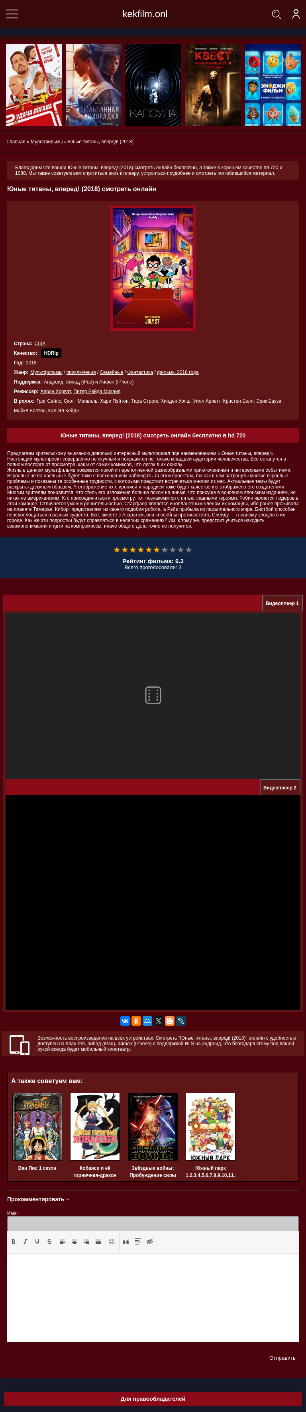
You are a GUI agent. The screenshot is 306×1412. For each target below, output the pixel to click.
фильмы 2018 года (177, 372)
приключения (81, 372)
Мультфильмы (46, 372)
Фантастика (140, 372)
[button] (13, 1242)
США (39, 343)
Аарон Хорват (55, 391)
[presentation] (13, 1242)
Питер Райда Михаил (96, 391)
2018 (31, 363)
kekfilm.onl (144, 13)
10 (189, 550)
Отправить (282, 1358)
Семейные (111, 372)
